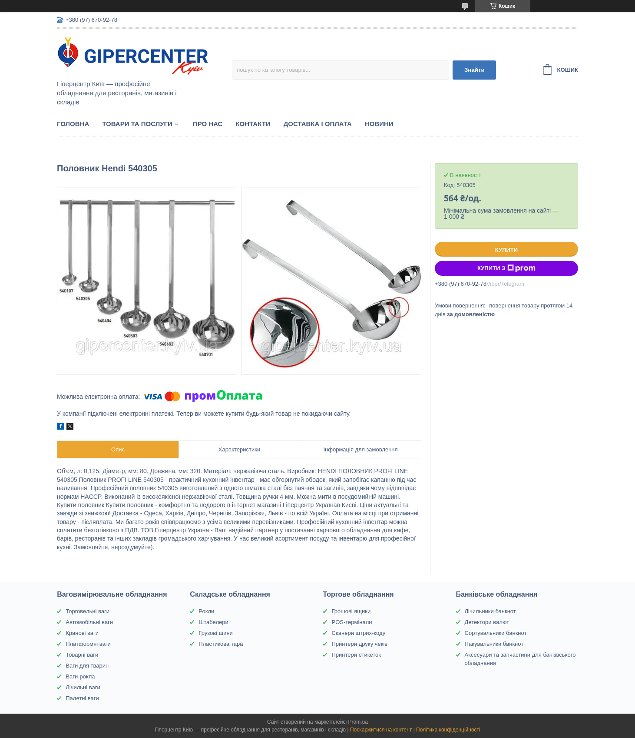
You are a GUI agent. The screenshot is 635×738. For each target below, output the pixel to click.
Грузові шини (215, 633)
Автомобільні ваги (89, 622)
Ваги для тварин (87, 665)
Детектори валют (487, 622)
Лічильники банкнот (490, 611)
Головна (73, 123)
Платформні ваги (88, 644)
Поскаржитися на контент (381, 730)
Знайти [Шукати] (474, 70)
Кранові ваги (82, 633)
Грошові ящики (350, 611)
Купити (506, 250)
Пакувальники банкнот (494, 644)
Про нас (208, 123)
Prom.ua (358, 722)
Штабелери (213, 622)
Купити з (506, 268)
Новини (379, 123)
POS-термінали (351, 622)
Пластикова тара (220, 644)
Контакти (252, 123)
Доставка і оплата (318, 123)
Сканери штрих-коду (358, 633)
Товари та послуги (137, 123)
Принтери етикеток (356, 654)
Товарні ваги (82, 654)
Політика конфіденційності (448, 730)
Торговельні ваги (87, 611)
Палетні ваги (82, 698)
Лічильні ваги (83, 687)
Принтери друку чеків (359, 644)
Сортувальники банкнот (496, 633)
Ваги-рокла (80, 676)
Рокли (206, 611)
